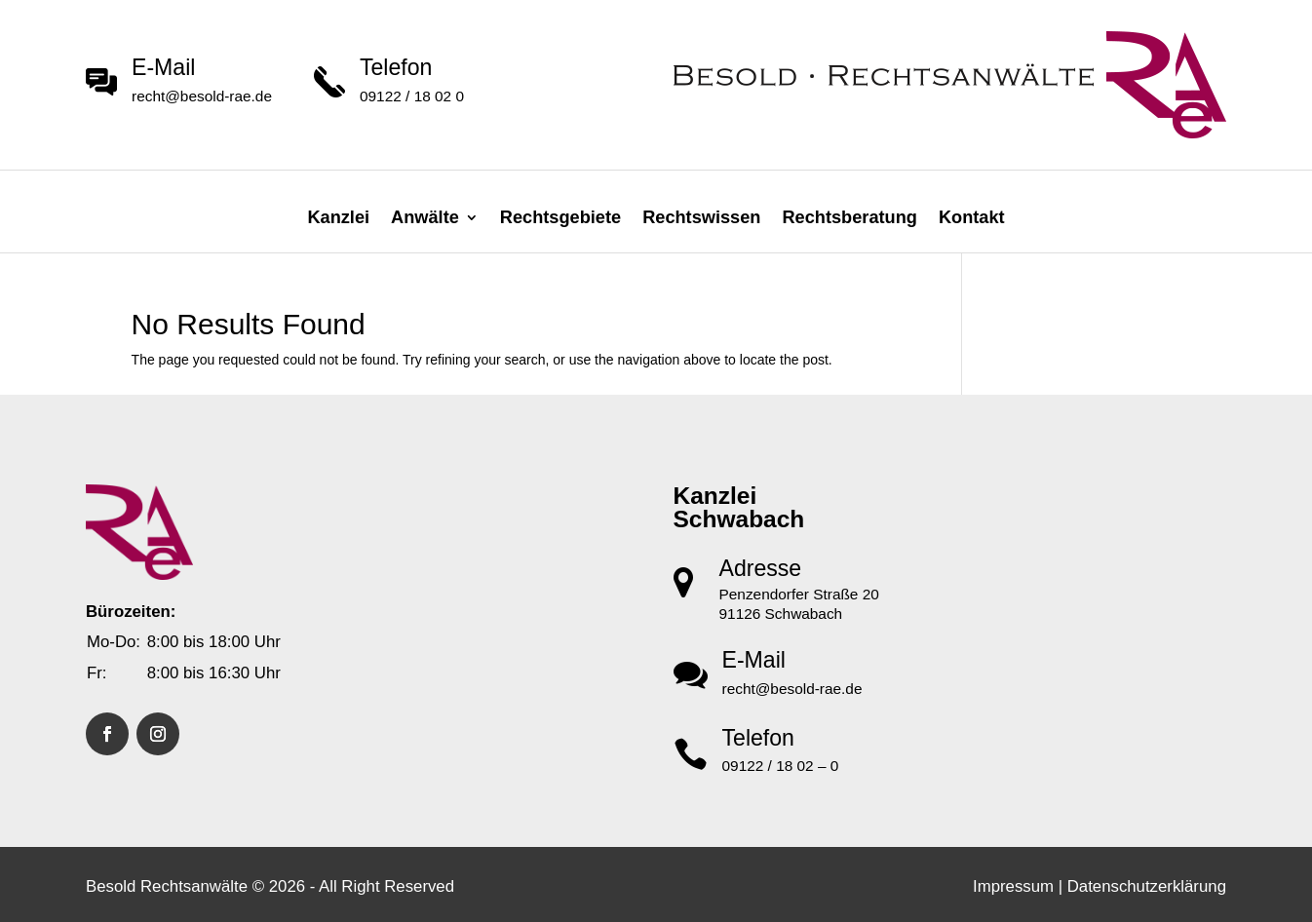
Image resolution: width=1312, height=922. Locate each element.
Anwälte (425, 217)
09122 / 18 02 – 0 (780, 765)
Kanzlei (338, 217)
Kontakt (972, 217)
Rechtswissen (701, 217)
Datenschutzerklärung (1146, 886)
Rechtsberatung (849, 217)
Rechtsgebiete (560, 217)
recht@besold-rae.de (202, 96)
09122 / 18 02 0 (412, 96)
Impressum (1013, 886)
